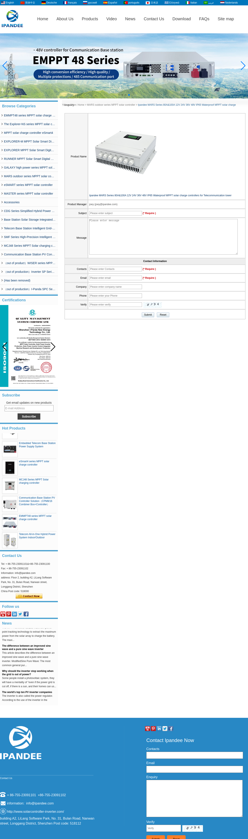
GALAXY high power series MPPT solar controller (30, 167)
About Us (64, 19)
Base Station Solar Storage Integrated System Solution (30, 219)
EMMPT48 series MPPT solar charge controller (30, 115)
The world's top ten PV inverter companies (27, 693)
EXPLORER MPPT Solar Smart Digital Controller (30, 150)
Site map (226, 19)
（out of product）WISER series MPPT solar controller (30, 263)
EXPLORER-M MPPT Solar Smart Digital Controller (30, 141)
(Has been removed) (17, 280)
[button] (119, 95)
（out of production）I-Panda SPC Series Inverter (30, 289)
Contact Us (154, 19)
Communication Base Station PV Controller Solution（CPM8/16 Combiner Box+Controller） (30, 254)
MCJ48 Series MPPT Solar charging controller (30, 245)
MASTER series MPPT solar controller (28, 193)
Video (111, 19)
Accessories (11, 202)
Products (90, 19)
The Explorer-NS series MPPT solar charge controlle (30, 124)
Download (181, 19)
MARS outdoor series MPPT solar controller (30, 176)
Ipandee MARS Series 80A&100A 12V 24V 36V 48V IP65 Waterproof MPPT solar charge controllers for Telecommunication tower (160, 195)
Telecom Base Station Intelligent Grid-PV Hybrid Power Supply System (30, 228)
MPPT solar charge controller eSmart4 (28, 132)
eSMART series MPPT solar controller (28, 185)
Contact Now (29, 596)
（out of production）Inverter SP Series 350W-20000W (30, 271)
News (130, 19)
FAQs (204, 19)
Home (42, 19)
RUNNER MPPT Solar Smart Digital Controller (30, 158)
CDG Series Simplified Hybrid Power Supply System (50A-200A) (30, 211)
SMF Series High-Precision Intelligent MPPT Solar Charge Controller (30, 237)
